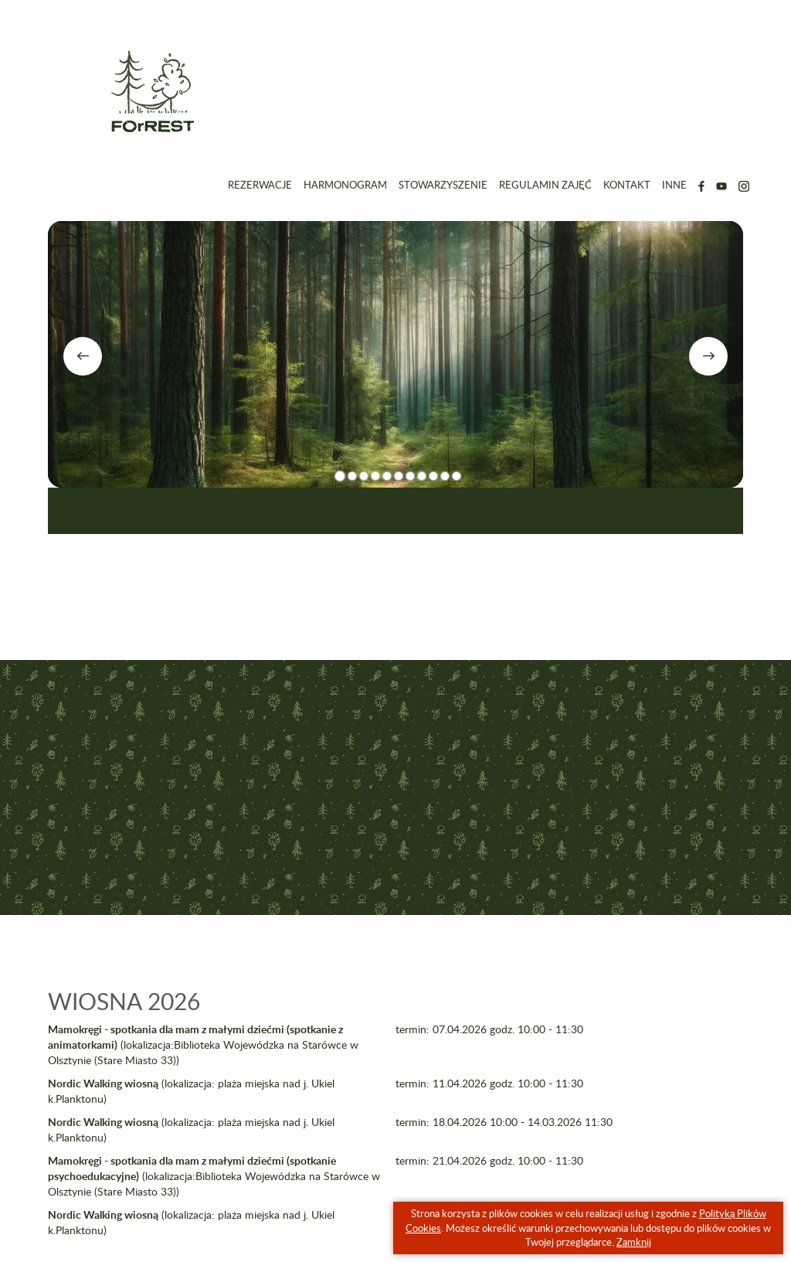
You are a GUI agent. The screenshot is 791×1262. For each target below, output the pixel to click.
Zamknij (633, 1242)
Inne (674, 185)
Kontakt (626, 185)
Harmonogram (345, 185)
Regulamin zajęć (545, 185)
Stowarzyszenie (443, 185)
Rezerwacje (260, 185)
